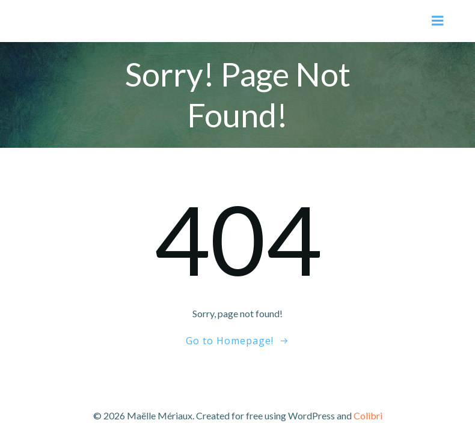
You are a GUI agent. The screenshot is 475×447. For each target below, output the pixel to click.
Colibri (368, 415)
